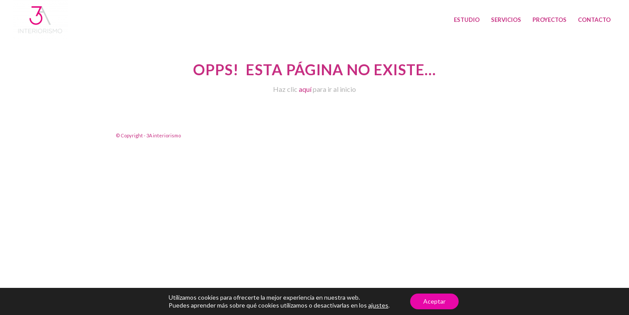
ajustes (378, 305)
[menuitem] (466, 19)
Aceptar (434, 301)
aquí (305, 89)
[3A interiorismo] (40, 19)
